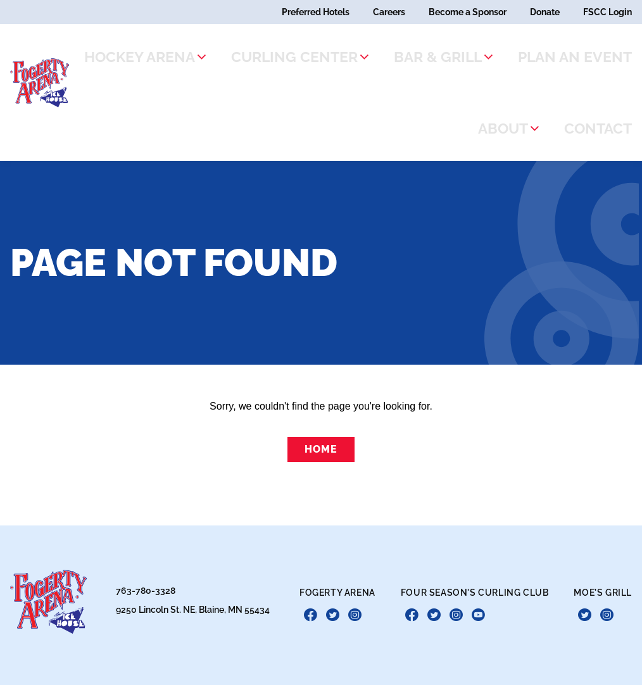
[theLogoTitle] (47, 78)
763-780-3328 (145, 581)
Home (321, 440)
